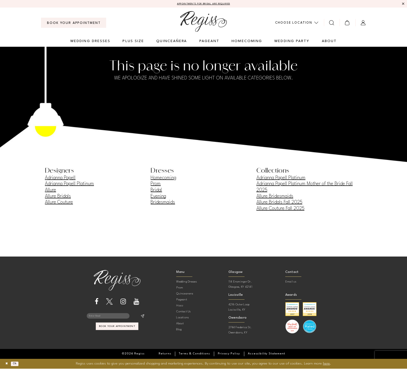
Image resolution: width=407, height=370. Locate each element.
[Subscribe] (142, 318)
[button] (347, 24)
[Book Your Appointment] (73, 24)
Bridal (156, 191)
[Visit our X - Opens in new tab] (109, 302)
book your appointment (117, 331)
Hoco (179, 307)
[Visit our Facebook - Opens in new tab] (96, 302)
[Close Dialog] (8, 364)
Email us (290, 283)
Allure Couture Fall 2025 (280, 209)
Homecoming (163, 179)
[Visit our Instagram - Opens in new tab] (123, 302)
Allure (50, 191)
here (326, 365)
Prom (156, 185)
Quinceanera (184, 295)
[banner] (203, 22)
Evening (158, 197)
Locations (182, 319)
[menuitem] (73, 24)
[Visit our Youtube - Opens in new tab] (136, 302)
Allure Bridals (58, 197)
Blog (179, 330)
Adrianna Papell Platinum (69, 185)
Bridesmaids (163, 203)
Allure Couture (59, 203)
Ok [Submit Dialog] (20, 365)
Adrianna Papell (60, 179)
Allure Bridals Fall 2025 (279, 203)
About (180, 325)
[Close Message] (402, 4)
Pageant (181, 301)
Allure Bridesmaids (274, 197)
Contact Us (183, 313)
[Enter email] (117, 318)
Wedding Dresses (186, 283)
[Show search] (332, 24)
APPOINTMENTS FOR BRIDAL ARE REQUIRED (203, 4)
